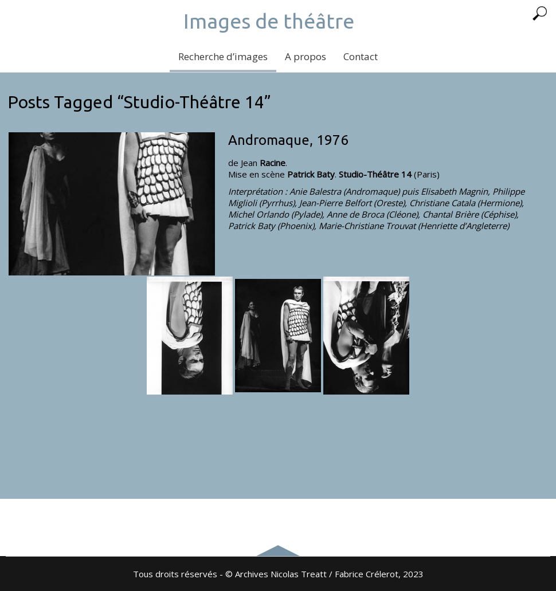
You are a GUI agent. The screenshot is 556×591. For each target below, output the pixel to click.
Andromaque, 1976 (288, 140)
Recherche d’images (223, 56)
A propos (305, 56)
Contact (360, 56)
